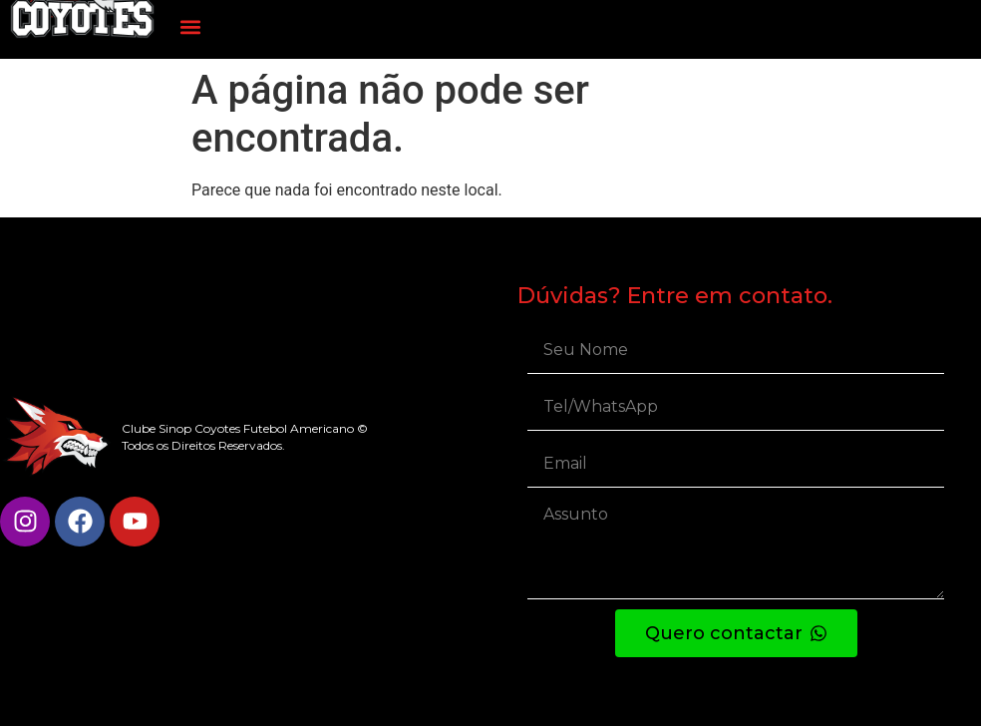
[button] (190, 26)
